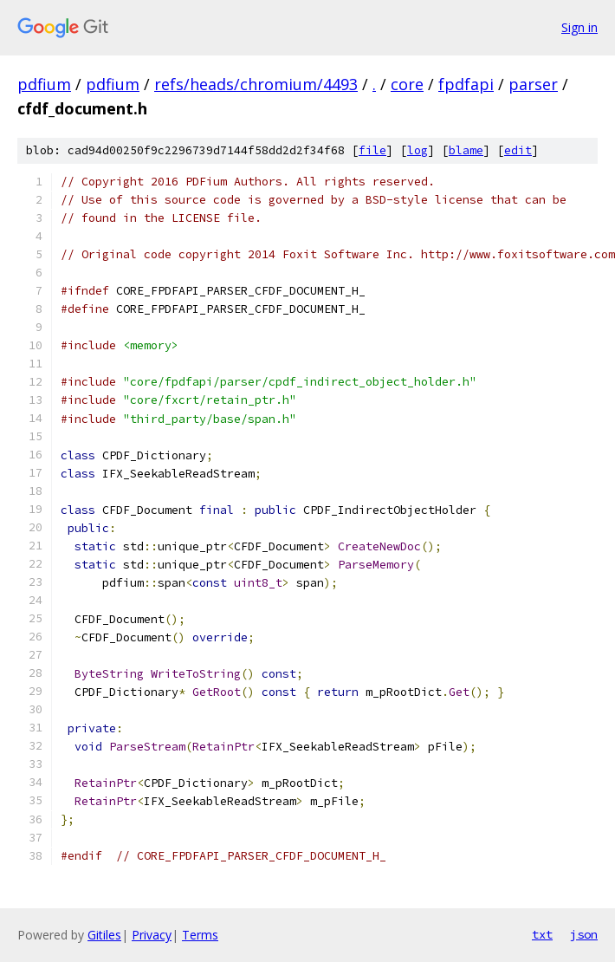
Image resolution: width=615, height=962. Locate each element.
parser (533, 84)
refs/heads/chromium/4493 (256, 84)
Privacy (152, 934)
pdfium (44, 84)
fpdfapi (466, 84)
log (417, 150)
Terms (200, 934)
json (584, 934)
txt (542, 934)
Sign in (579, 27)
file (372, 150)
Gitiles (104, 934)
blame (466, 150)
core (407, 84)
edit (518, 150)
